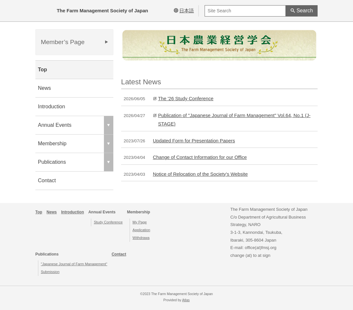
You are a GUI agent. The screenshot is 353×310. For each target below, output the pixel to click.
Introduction (51, 106)
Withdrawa (140, 238)
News (44, 88)
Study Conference (108, 222)
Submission (50, 272)
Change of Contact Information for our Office (200, 157)
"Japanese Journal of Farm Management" (74, 264)
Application (141, 230)
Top (42, 69)
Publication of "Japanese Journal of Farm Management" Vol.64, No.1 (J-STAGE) (234, 119)
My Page (139, 222)
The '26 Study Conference (186, 98)
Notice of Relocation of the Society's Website (200, 174)
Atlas (186, 300)
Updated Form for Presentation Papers (194, 140)
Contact (47, 180)
